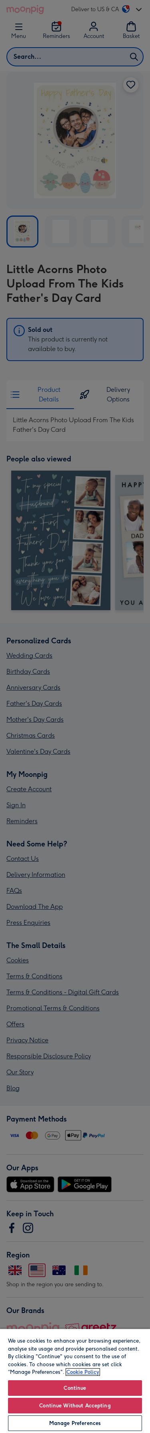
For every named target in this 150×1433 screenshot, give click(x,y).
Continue (75, 1388)
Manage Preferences (75, 1423)
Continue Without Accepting (74, 1406)
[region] (75, 1380)
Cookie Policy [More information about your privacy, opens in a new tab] (82, 1372)
